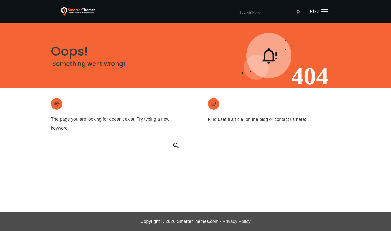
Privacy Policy (237, 221)
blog (263, 119)
